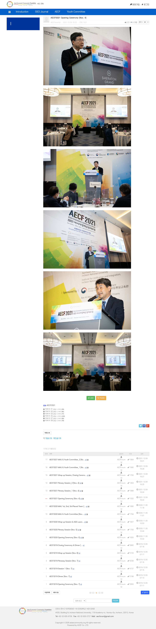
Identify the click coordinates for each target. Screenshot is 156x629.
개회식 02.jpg (50, 411)
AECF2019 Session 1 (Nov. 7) (60, 569)
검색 (115, 600)
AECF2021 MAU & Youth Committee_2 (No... (67, 460)
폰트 (141, 22)
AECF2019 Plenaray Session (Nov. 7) (63, 561)
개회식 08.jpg (50, 420)
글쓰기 (145, 592)
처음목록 (47, 592)
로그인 (145, 5)
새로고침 (55, 592)
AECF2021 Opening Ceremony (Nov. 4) (64, 499)
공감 (90, 398)
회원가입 (135, 5)
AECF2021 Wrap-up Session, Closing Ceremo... (68, 475)
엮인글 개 (57, 438)
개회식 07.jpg (50, 418)
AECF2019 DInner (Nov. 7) (59, 576)
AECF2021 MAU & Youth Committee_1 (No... (67, 467)
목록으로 (47, 433)
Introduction (22, 12)
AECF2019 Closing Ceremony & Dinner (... (65, 545)
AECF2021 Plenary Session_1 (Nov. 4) (64, 491)
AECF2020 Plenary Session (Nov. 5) (63, 530)
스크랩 (134, 22)
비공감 (101, 398)
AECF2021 (51, 405)
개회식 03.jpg (50, 413)
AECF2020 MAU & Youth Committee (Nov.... (66, 514)
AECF (57, 12)
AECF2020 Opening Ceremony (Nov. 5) (64, 538)
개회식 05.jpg (50, 416)
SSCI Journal (41, 12)
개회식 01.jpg (50, 409)
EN (42, 4)
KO (39, 4)
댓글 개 (49, 438)
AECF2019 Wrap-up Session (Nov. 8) (63, 553)
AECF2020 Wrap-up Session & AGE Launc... (66, 522)
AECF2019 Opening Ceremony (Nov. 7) (64, 584)
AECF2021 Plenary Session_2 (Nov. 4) (64, 483)
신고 (127, 22)
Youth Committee (76, 12)
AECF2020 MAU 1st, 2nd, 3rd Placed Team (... (67, 506)
